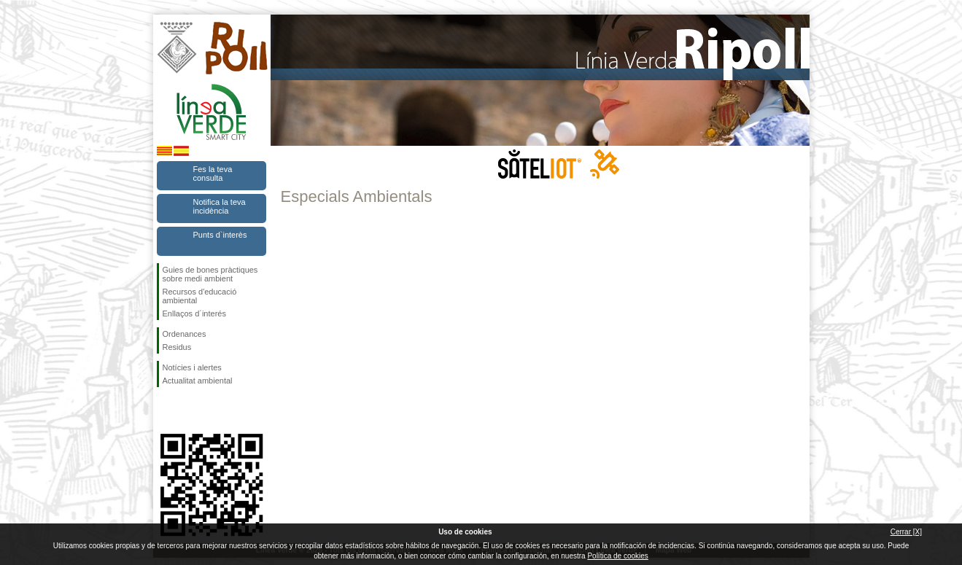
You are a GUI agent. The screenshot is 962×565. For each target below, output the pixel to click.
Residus (177, 347)
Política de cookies (617, 556)
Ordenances (184, 334)
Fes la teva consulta (213, 173)
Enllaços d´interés (194, 313)
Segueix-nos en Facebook (165, 410)
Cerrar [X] (906, 532)
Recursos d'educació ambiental (200, 296)
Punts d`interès (220, 234)
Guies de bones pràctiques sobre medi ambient (210, 274)
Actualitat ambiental (198, 380)
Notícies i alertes (192, 367)
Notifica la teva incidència (219, 206)
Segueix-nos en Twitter (189, 410)
